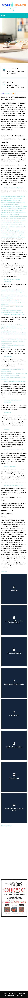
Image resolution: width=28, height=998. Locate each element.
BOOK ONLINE (11, 73)
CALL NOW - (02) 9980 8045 (15, 87)
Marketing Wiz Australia (17, 995)
